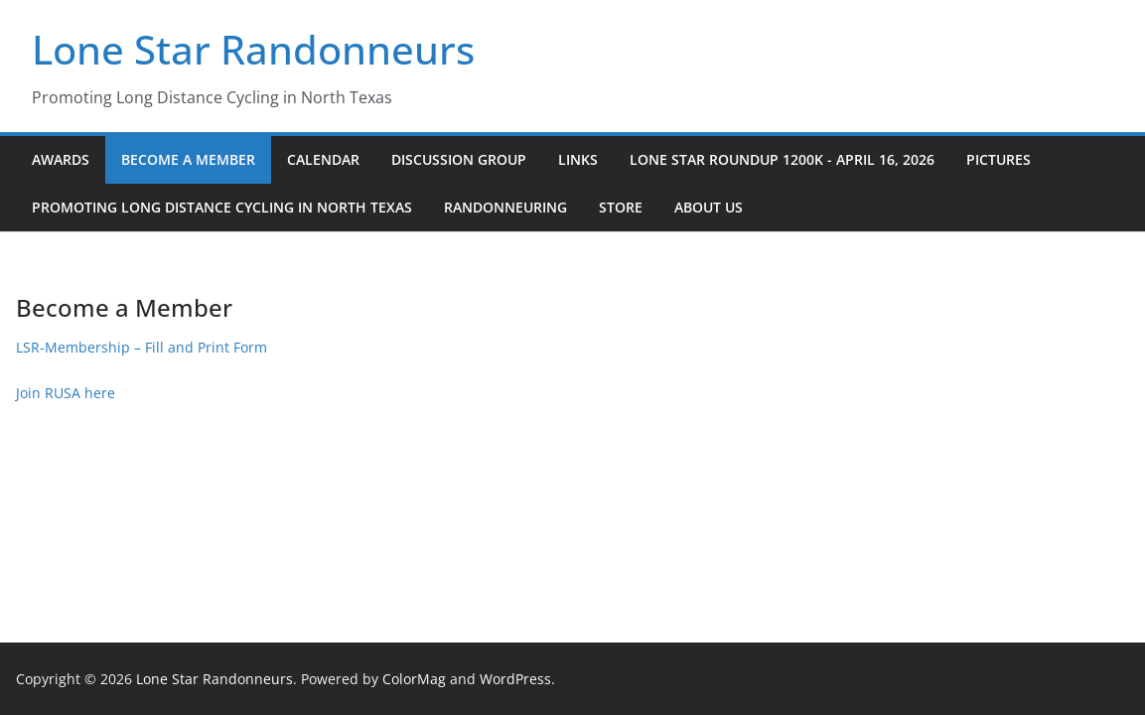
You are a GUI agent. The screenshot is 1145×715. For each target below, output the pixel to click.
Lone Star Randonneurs (253, 49)
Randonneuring (505, 207)
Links (578, 159)
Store (621, 207)
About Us (708, 207)
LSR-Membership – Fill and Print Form (141, 347)
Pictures (998, 159)
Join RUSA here (65, 392)
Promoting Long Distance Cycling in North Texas (222, 207)
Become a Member (188, 159)
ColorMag (414, 678)
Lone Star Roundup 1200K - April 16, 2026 (782, 159)
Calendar (323, 159)
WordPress (515, 678)
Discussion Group (458, 159)
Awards (60, 159)
